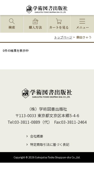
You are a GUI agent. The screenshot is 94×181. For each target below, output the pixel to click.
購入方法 (35, 27)
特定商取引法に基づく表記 (49, 144)
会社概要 (36, 136)
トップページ (63, 37)
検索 (12, 27)
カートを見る (59, 27)
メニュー (82, 27)
